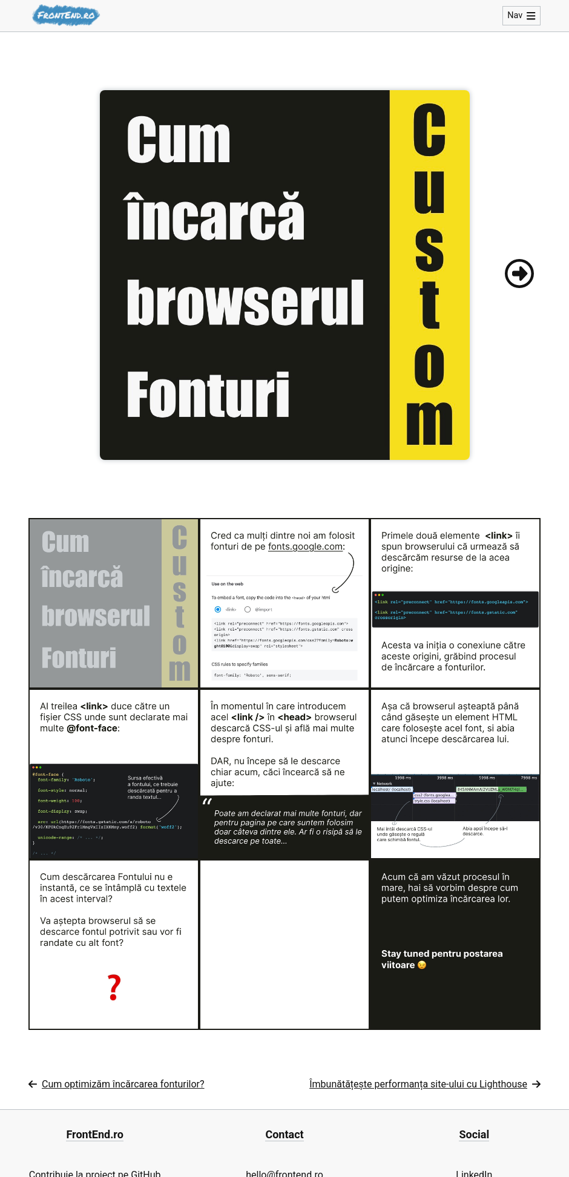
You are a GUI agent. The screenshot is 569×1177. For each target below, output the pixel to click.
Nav (521, 15)
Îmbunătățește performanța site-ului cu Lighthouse (425, 1084)
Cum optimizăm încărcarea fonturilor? (116, 1084)
